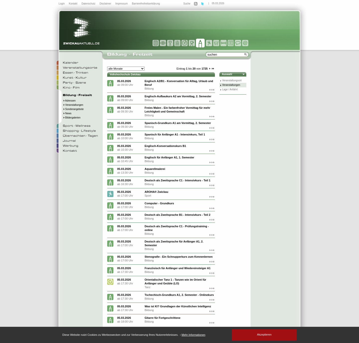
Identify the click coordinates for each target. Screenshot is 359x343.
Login (62, 3)
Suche (186, 3)
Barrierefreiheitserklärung (146, 3)
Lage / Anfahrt (230, 89)
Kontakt (73, 3)
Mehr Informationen (193, 334)
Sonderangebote (73, 109)
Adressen (69, 100)
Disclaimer (105, 3)
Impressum (121, 3)
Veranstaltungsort (232, 80)
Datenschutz (89, 3)
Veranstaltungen (73, 105)
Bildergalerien (72, 117)
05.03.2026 (218, 3)
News (67, 113)
